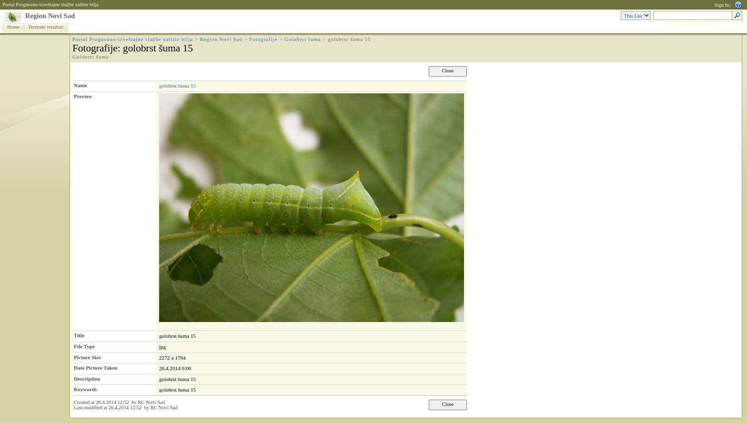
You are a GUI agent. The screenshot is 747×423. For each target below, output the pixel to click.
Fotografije (264, 39)
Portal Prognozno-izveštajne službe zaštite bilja (50, 4)
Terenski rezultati (45, 27)
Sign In (721, 5)
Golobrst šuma (302, 39)
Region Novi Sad (50, 16)
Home (13, 27)
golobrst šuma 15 (177, 86)
